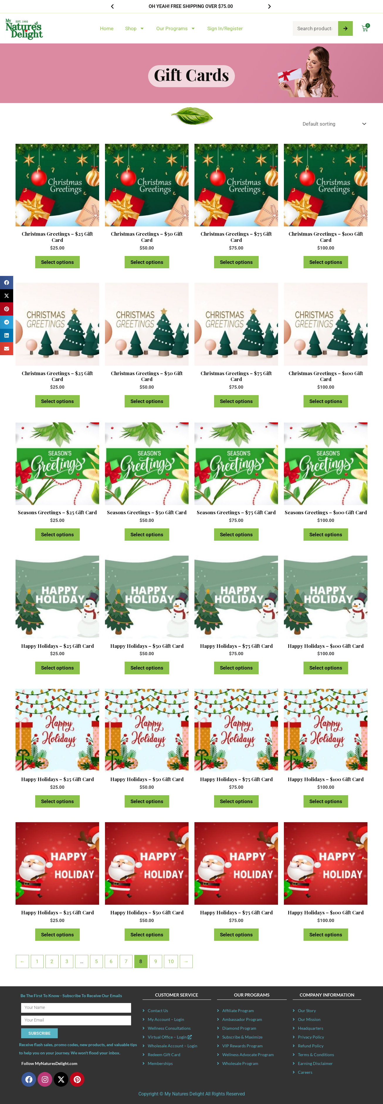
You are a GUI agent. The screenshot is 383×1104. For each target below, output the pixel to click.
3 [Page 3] (66, 961)
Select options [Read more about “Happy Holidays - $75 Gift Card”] (236, 668)
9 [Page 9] (155, 961)
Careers (305, 1072)
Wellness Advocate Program (248, 1054)
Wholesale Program (240, 1063)
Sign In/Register (225, 28)
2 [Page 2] (51, 961)
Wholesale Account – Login (172, 1045)
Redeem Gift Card (164, 1054)
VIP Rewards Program (242, 1045)
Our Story (307, 1010)
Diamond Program (239, 1028)
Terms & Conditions (316, 1054)
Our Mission (309, 1019)
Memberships (160, 1063)
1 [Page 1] (37, 961)
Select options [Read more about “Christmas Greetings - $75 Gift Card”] (236, 262)
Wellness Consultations (169, 1028)
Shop (135, 28)
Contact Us (158, 1010)
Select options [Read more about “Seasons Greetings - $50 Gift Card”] (147, 534)
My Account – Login (166, 1019)
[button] (112, 6)
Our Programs (176, 28)
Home (106, 28)
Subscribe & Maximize (242, 1036)
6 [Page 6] (111, 961)
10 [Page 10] (171, 961)
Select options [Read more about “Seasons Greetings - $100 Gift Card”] (325, 534)
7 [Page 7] (126, 961)
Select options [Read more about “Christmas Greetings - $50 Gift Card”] (147, 262)
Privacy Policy (311, 1036)
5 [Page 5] (96, 961)
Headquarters (310, 1028)
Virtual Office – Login (170, 1036)
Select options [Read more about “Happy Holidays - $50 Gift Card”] (147, 668)
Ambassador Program (242, 1019)
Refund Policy (310, 1045)
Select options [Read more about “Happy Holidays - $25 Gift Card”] (57, 668)
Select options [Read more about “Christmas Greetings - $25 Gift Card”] (57, 262)
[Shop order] (333, 124)
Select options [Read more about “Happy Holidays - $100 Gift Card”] (325, 668)
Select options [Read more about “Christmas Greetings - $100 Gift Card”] (325, 262)
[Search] (345, 28)
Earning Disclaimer (315, 1063)
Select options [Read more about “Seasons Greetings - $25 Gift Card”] (57, 534)
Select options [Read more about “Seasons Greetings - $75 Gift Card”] (236, 534)
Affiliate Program (238, 1010)
